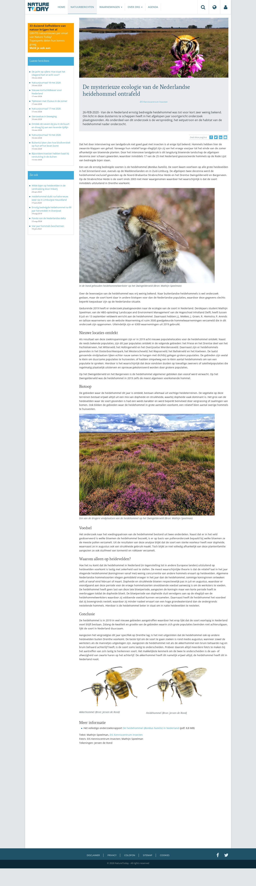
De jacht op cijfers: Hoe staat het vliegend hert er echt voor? (48, 73)
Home (61, 7)
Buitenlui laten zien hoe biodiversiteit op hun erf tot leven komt (51, 144)
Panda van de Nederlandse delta (49, 218)
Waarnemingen (110, 7)
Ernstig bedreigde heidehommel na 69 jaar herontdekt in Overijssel (51, 209)
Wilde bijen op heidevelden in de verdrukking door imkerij (48, 187)
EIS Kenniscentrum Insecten (154, 101)
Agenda (153, 7)
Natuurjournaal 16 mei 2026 (46, 134)
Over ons (135, 7)
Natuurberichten (82, 7)
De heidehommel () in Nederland (151, 728)
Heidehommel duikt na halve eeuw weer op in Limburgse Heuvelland (50, 198)
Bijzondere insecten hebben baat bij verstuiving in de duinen (50, 155)
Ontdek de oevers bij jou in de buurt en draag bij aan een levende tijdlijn (50, 125)
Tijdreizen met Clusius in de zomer (49, 101)
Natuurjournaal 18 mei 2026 (46, 82)
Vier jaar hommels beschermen (48, 226)
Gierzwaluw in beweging (44, 116)
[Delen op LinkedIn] (220, 137)
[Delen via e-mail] (225, 137)
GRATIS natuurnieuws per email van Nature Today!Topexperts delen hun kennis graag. (49, 40)
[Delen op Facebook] (211, 137)
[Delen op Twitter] (216, 137)
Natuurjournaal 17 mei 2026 (46, 108)
